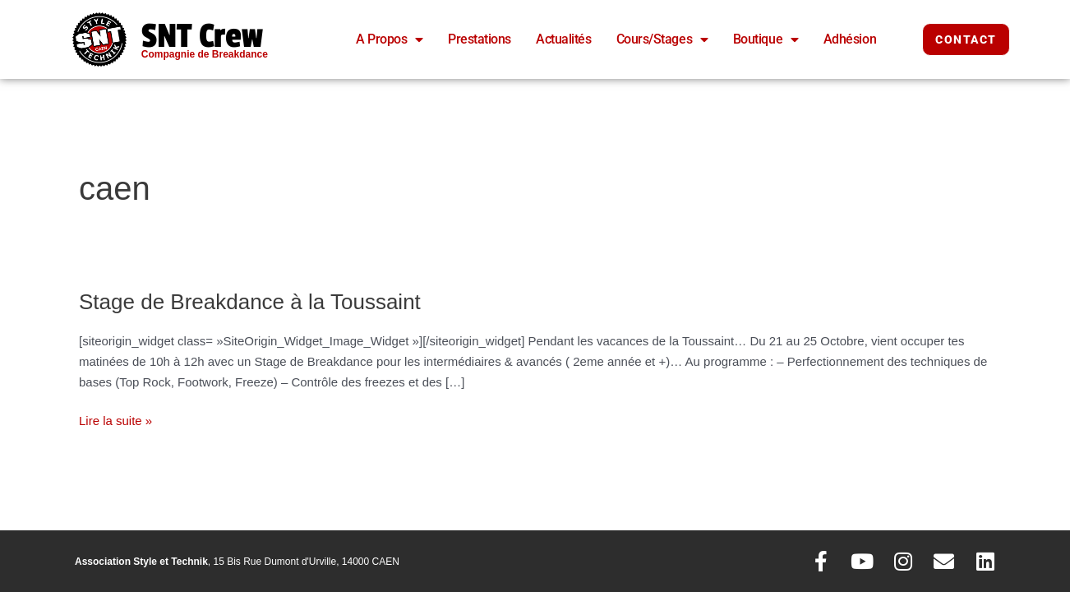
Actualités (564, 39)
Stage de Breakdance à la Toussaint (250, 301)
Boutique (766, 39)
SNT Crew (202, 36)
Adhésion (849, 39)
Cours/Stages (662, 39)
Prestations (479, 39)
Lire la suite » (115, 419)
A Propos (389, 39)
